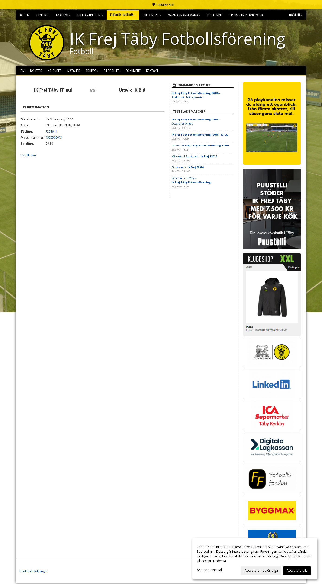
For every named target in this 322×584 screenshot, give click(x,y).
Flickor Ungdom (123, 15)
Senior (42, 15)
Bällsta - (200, 145)
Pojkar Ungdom (90, 15)
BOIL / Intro (152, 15)
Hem (24, 15)
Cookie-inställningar (33, 571)
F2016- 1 (51, 131)
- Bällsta (200, 134)
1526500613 (54, 137)
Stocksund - (187, 167)
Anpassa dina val (209, 570)
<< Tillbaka (28, 155)
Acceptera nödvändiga (261, 570)
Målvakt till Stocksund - (194, 156)
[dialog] (254, 558)
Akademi (63, 15)
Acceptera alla (297, 570)
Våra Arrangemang (184, 15)
